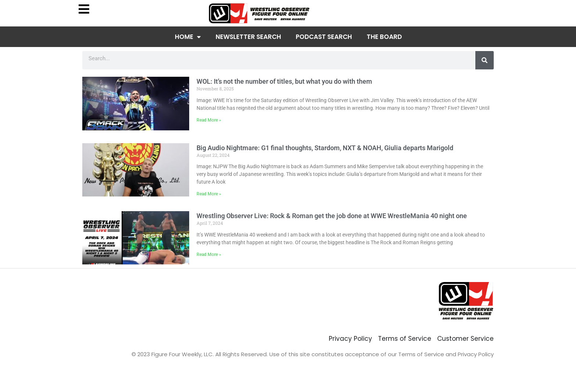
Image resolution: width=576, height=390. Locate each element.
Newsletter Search (248, 36)
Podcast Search (324, 36)
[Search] (484, 60)
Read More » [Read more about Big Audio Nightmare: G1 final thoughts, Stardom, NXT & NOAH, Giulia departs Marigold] (209, 193)
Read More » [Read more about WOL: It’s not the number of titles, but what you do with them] (209, 120)
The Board (384, 36)
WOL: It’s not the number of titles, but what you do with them (284, 81)
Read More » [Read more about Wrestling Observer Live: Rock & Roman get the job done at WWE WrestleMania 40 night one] (209, 254)
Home (188, 37)
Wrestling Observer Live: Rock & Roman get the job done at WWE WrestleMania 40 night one (332, 216)
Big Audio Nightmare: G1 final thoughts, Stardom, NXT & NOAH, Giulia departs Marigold (325, 148)
